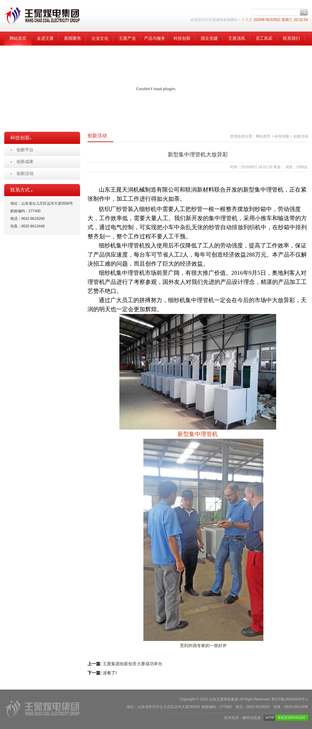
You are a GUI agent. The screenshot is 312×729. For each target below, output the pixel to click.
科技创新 (181, 38)
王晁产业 (127, 38)
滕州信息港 (251, 718)
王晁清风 (236, 38)
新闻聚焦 (72, 38)
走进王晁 (45, 38)
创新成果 (24, 161)
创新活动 (24, 173)
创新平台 (24, 149)
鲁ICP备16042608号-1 (289, 699)
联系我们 (291, 38)
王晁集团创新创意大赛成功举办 (132, 663)
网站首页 (17, 38)
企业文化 (99, 38)
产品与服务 (154, 38)
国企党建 (209, 38)
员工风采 (264, 38)
